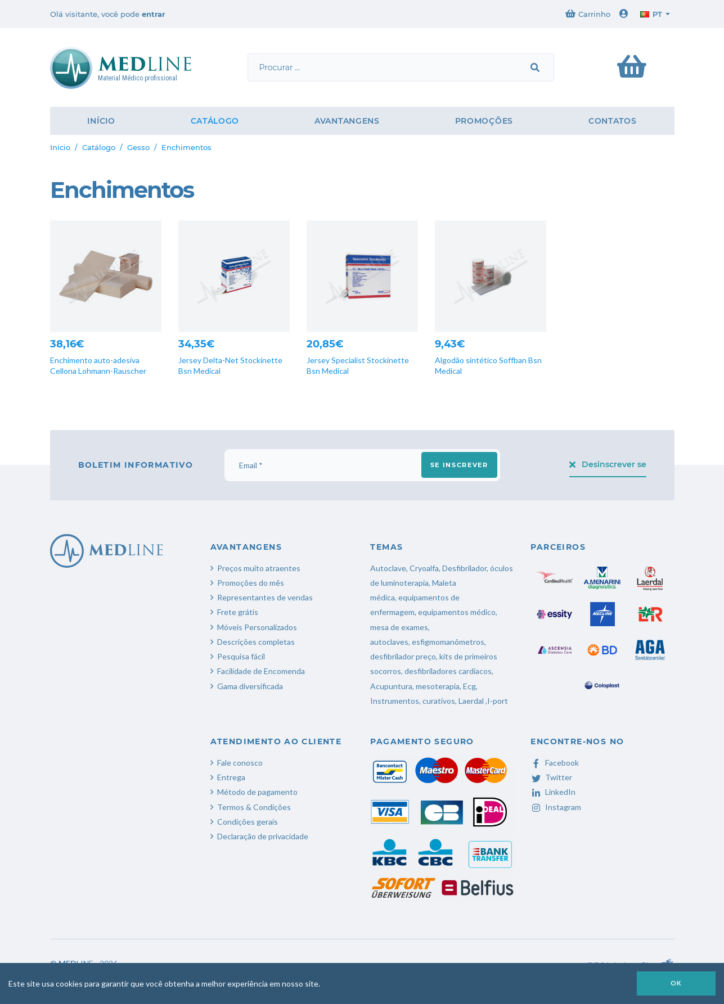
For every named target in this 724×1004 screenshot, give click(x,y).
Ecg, (470, 686)
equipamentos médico (457, 612)
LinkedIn (552, 792)
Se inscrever (459, 465)
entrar (153, 14)
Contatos (612, 121)
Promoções (484, 121)
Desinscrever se (607, 464)
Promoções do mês (250, 582)
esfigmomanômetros (448, 641)
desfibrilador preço (403, 656)
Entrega (231, 777)
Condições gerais (247, 821)
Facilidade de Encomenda (261, 671)
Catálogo (215, 121)
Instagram (555, 807)
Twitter (551, 777)
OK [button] (676, 983)
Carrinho (587, 14)
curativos (438, 700)
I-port (497, 700)
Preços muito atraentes (258, 568)
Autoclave (388, 568)
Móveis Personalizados (257, 627)
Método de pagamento (257, 792)
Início (101, 121)
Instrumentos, (395, 700)
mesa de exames (399, 627)
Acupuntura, (392, 686)
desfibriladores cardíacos (448, 671)
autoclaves (389, 641)
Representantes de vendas (265, 597)
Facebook (554, 762)
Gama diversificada (250, 686)
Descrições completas (256, 641)
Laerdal (471, 700)
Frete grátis (237, 612)
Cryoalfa (424, 568)
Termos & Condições (254, 807)
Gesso (138, 147)
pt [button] (651, 14)
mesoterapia (438, 686)
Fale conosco (240, 762)
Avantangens (347, 121)
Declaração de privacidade (262, 836)
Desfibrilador (464, 568)
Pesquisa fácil (241, 656)
